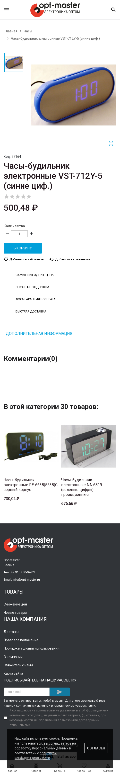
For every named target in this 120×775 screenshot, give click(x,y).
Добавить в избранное (23, 259)
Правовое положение (21, 640)
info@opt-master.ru (26, 579)
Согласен (96, 748)
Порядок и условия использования (32, 648)
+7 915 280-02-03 (23, 572)
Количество (14, 226)
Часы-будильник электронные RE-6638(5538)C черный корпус (31, 485)
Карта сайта (13, 673)
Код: (7, 157)
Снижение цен (15, 604)
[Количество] (19, 233)
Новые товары (15, 612)
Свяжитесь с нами (18, 665)
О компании (13, 657)
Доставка (11, 632)
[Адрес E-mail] (27, 692)
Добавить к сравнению (69, 259)
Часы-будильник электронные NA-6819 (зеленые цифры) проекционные (81, 487)
